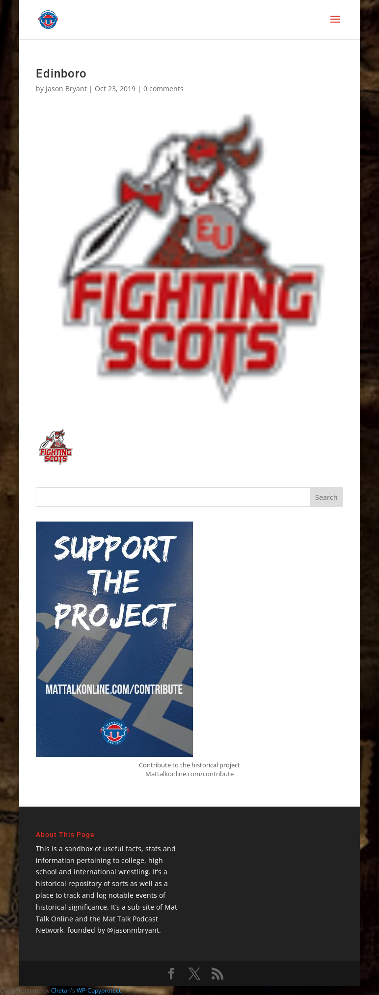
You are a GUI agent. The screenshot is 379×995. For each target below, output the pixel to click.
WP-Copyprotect (99, 990)
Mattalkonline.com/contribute (189, 773)
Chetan (61, 990)
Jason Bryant (66, 88)
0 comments (163, 88)
